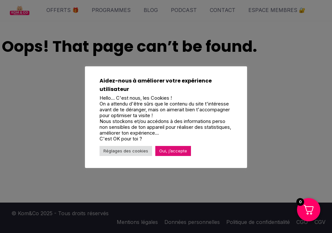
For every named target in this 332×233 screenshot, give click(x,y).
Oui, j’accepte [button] (173, 150)
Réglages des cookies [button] (125, 150)
